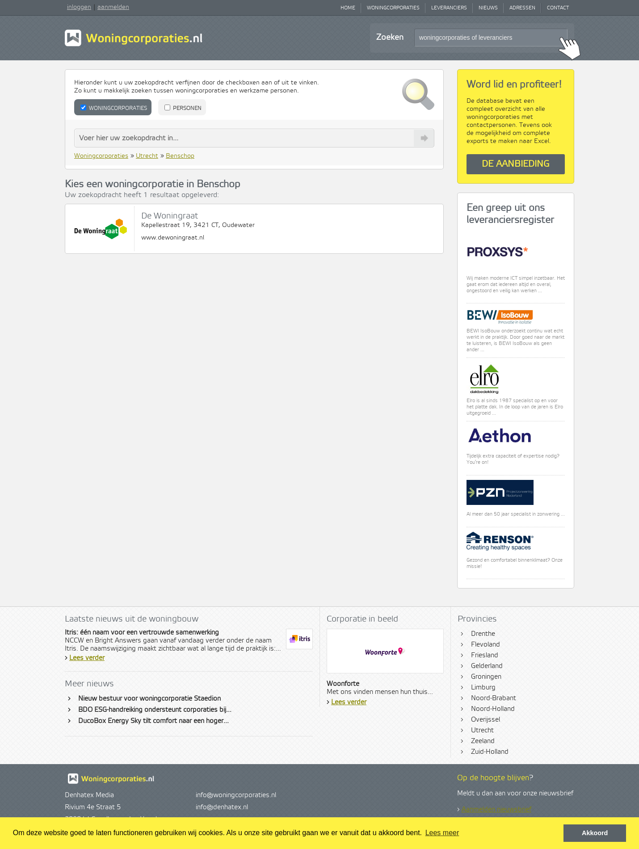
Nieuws (488, 8)
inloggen (79, 7)
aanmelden (113, 7)
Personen (183, 108)
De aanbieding (516, 164)
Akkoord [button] (595, 832)
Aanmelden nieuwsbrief (496, 810)
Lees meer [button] (442, 832)
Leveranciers (449, 8)
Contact (558, 8)
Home (348, 8)
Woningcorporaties (393, 8)
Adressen (522, 8)
